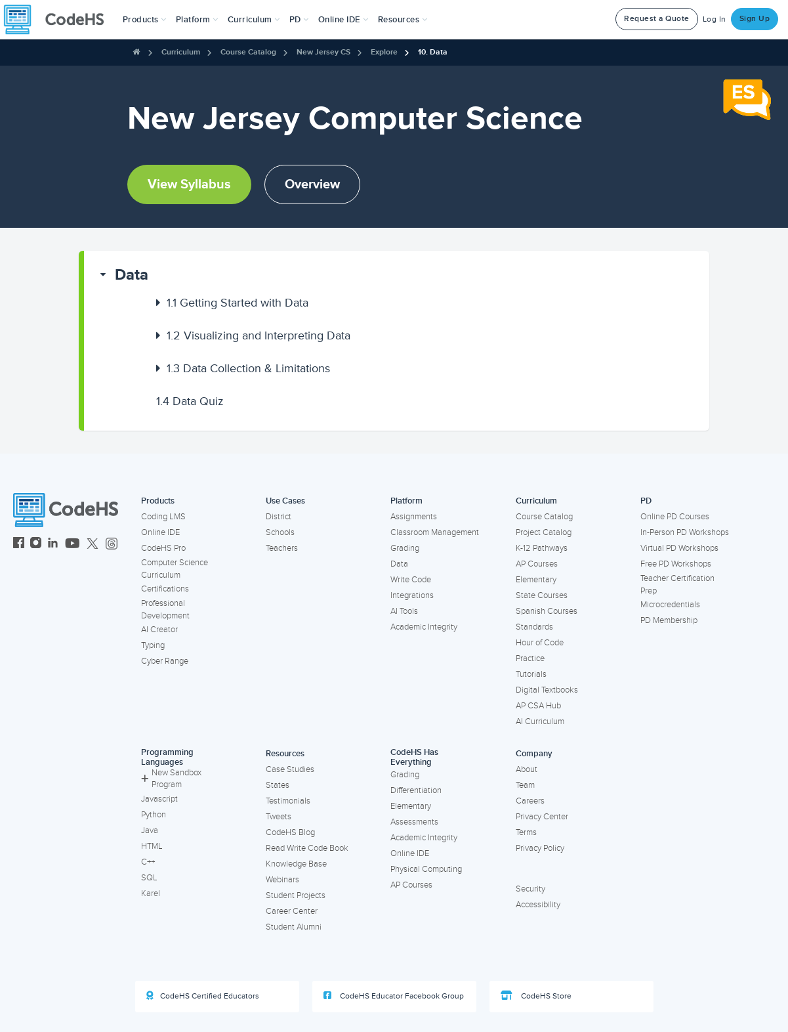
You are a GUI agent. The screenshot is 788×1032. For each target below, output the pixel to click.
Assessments (414, 822)
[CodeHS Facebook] (18, 544)
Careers (530, 801)
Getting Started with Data (237, 302)
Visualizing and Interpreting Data (258, 335)
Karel (150, 893)
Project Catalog (543, 532)
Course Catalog (248, 52)
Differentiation (416, 790)
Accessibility (538, 904)
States (277, 785)
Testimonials (288, 801)
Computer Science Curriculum (174, 568)
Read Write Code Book (307, 848)
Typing (153, 645)
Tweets (278, 816)
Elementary (536, 579)
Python (153, 814)
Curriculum (180, 52)
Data (131, 274)
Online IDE (160, 532)
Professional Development (165, 609)
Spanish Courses (546, 611)
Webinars (282, 879)
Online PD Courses (674, 516)
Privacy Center (542, 816)
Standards (534, 627)
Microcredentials (670, 604)
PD (646, 500)
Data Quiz (190, 401)
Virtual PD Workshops (679, 548)
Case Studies (290, 769)
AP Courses (537, 564)
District (278, 516)
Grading (404, 548)
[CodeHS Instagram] (35, 544)
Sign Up (754, 19)
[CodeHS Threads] (111, 544)
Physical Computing (426, 869)
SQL (149, 877)
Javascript (159, 799)
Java (149, 830)
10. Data (432, 52)
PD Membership (668, 620)
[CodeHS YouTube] (72, 544)
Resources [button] (403, 19)
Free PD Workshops (675, 564)
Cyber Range (164, 661)
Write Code (410, 579)
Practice (530, 658)
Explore (384, 52)
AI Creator (159, 629)
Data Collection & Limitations (248, 368)
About (526, 769)
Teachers (282, 548)
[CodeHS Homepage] (59, 19)
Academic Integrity (423, 627)
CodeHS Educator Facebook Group (393, 996)
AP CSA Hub (538, 705)
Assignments (413, 516)
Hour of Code (540, 642)
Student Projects (295, 895)
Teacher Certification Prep (677, 584)
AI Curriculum (540, 721)
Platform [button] (197, 19)
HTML (152, 846)
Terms (526, 832)
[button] (144, 19)
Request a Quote (657, 19)
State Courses (542, 595)
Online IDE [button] (343, 19)
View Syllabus (189, 184)
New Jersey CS (323, 52)
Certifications (165, 589)
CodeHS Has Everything (414, 757)
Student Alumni (293, 927)
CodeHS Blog (290, 832)
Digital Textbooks (547, 690)
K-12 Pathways (542, 548)
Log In (714, 19)
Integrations (412, 595)
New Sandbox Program (171, 778)
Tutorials (531, 674)
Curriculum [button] (254, 19)
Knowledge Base (296, 864)
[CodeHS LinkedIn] (52, 544)
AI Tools (404, 611)
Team (525, 785)
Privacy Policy (540, 848)
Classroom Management (434, 532)
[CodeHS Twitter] (92, 544)
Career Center (292, 911)
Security (530, 889)
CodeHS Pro (163, 548)
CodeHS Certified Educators (202, 996)
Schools (280, 532)
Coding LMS (163, 516)
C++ (148, 862)
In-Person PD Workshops (684, 532)
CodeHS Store (536, 996)
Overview (312, 184)
